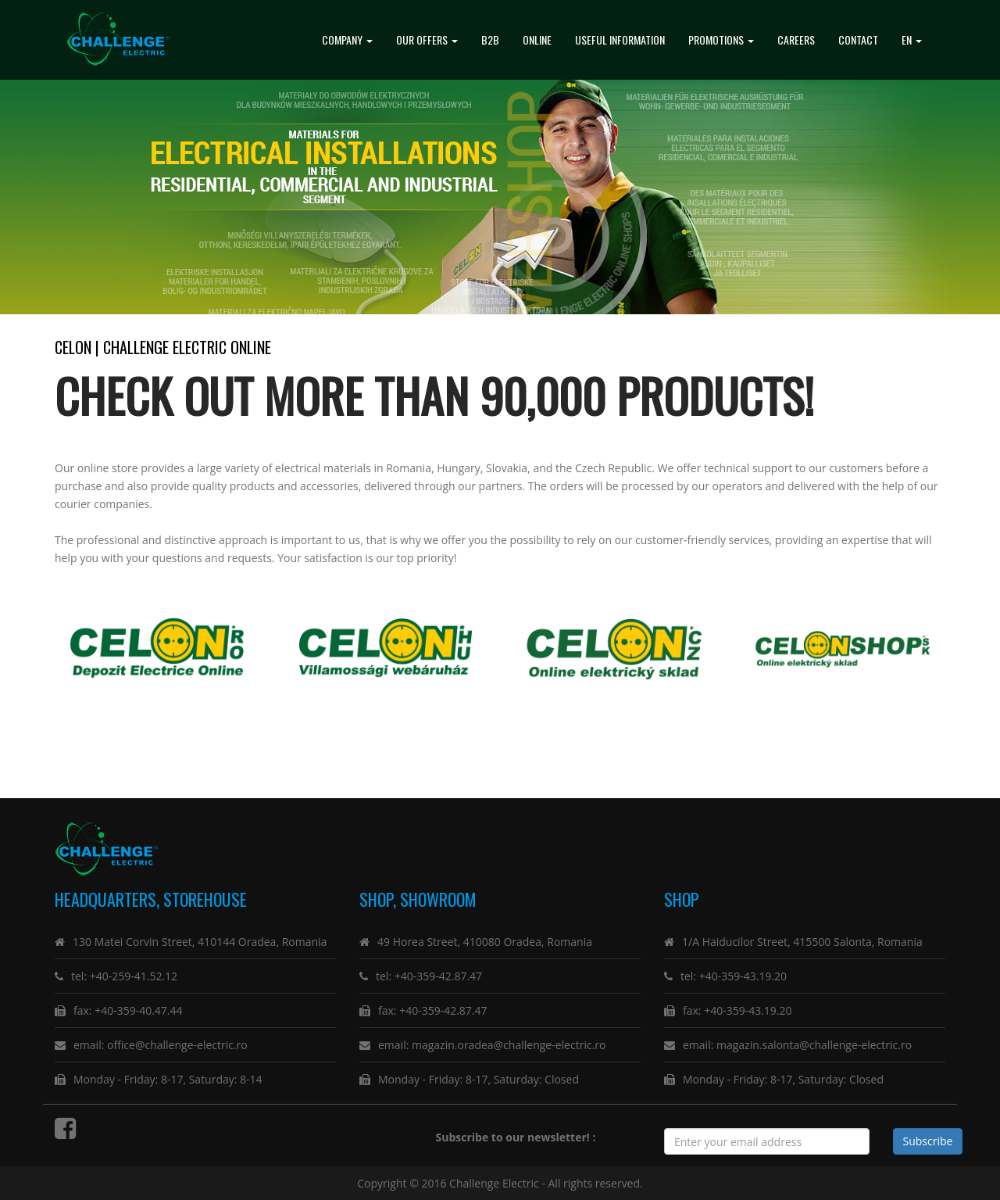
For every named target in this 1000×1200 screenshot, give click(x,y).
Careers (796, 39)
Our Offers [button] (427, 39)
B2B (490, 39)
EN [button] (912, 39)
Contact (858, 39)
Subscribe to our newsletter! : (519, 1137)
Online (537, 39)
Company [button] (347, 39)
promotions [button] (721, 39)
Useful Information (620, 39)
